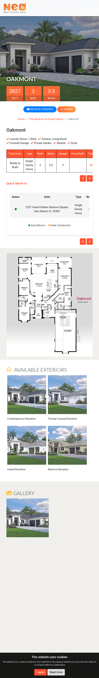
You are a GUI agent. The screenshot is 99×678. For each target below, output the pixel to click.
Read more (56, 672)
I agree (40, 672)
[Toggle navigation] (90, 8)
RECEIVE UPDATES (40, 109)
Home (21, 119)
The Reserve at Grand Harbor (46, 119)
